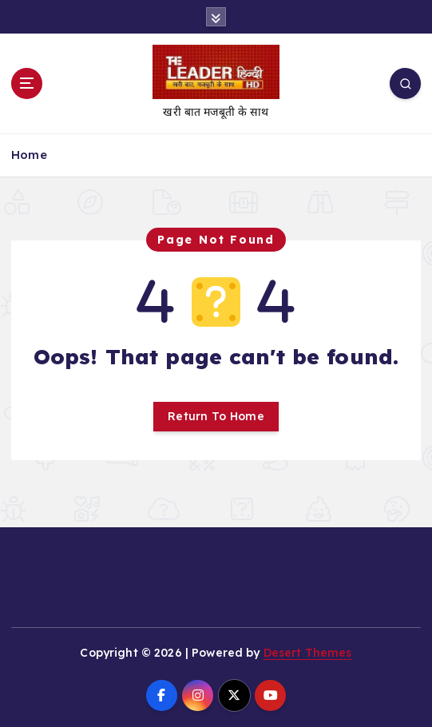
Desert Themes (308, 653)
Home (29, 154)
